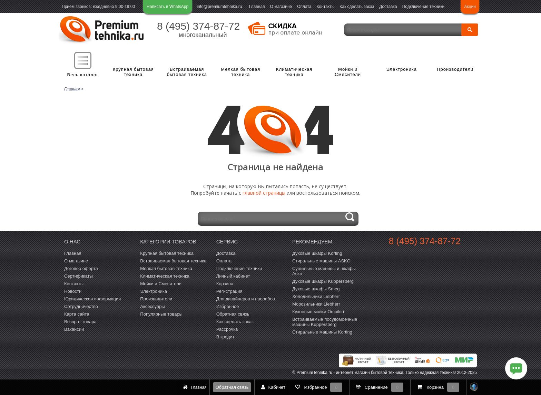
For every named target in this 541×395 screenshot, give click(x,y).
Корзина (225, 283)
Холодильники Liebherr (316, 295)
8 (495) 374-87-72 (198, 26)
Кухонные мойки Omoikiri (318, 311)
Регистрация (229, 290)
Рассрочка (227, 328)
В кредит (225, 336)
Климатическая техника (294, 72)
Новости (72, 290)
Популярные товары (161, 313)
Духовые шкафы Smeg (316, 288)
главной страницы (264, 192)
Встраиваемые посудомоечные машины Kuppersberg (324, 321)
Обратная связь (232, 387)
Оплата (304, 6)
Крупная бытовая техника (133, 72)
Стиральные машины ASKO (321, 260)
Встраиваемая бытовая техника (187, 72)
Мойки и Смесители (348, 72)
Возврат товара (80, 321)
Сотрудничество (81, 305)
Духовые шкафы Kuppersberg (323, 280)
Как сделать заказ (357, 6)
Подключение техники (423, 6)
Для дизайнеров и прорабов (245, 298)
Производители (455, 69)
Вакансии (74, 328)
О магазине (281, 6)
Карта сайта (76, 313)
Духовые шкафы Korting (317, 252)
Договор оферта (81, 267)
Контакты (326, 6)
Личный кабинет (233, 275)
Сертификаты (78, 275)
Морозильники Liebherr (316, 303)
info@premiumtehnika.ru (219, 6)
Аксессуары (152, 305)
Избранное (227, 305)
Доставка (388, 6)
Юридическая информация (92, 298)
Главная (257, 6)
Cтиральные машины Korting (322, 331)
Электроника (401, 69)
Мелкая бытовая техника (240, 72)
